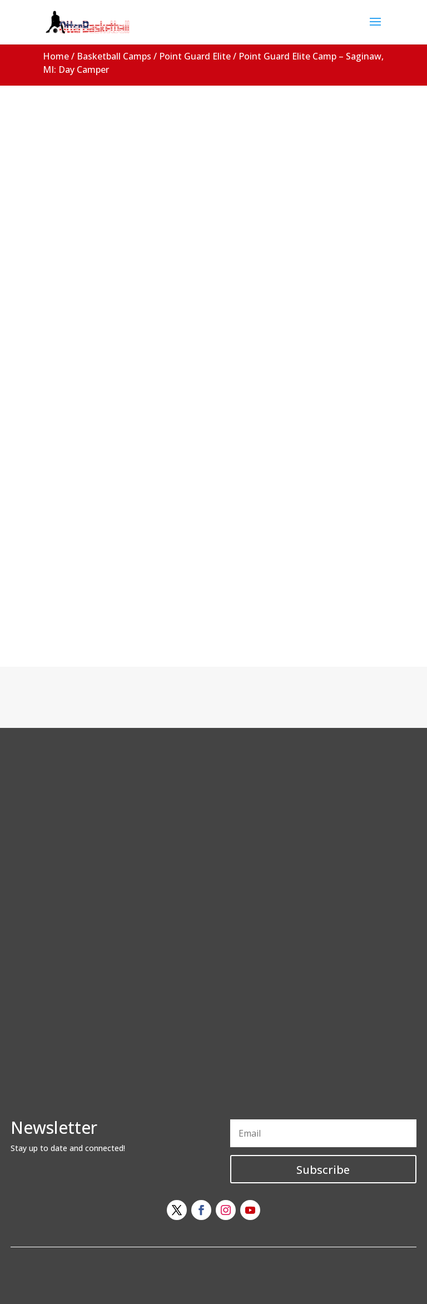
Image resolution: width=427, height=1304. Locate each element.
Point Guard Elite (195, 56)
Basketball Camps (114, 56)
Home (56, 56)
